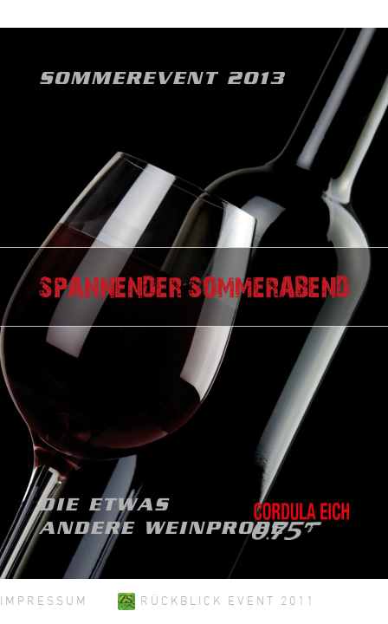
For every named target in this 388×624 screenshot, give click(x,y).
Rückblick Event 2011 (216, 600)
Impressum (44, 600)
